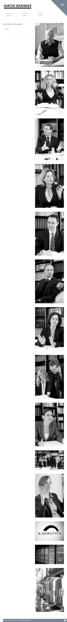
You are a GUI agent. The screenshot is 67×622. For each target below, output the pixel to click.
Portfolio (9, 15)
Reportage (25, 13)
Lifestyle (40, 13)
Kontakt (40, 15)
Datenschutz (28, 620)
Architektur (9, 13)
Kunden (24, 15)
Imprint (22, 620)
